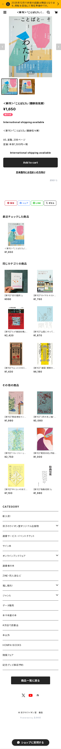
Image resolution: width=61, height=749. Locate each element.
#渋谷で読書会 (11, 625)
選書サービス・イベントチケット (19, 536)
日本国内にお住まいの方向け (30, 172)
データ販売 (8, 605)
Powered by (30, 717)
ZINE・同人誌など (12, 575)
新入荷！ (7, 516)
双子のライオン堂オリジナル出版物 (21, 526)
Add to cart (30, 162)
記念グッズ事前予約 (13, 665)
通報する (54, 180)
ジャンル (7, 595)
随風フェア (8, 655)
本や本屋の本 (10, 615)
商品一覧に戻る (30, 680)
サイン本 (7, 546)
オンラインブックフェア (14, 555)
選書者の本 (8, 565)
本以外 (6, 635)
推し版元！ (8, 585)
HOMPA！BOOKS (12, 645)
